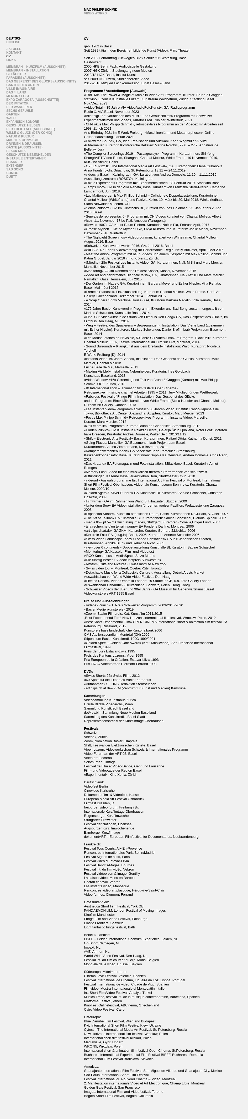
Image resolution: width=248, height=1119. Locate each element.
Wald (10, 118)
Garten (13, 114)
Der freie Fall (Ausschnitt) (30, 129)
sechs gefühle (19, 111)
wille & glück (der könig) (29, 133)
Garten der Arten (22, 85)
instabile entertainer (26, 158)
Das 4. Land (16, 92)
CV (8, 56)
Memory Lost (18, 96)
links (11, 60)
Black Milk (16, 151)
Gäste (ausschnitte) (24, 147)
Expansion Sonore (22, 122)
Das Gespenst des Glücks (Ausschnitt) (41, 81)
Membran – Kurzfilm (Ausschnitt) (36, 67)
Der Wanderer (19, 107)
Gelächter (16, 74)
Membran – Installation (27, 70)
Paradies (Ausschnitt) (26, 78)
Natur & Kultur (20, 136)
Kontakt (14, 52)
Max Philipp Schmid (100, 10)
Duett (11, 177)
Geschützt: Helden (23, 125)
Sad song (14, 169)
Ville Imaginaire (20, 89)
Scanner (14, 162)
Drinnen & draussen (24, 144)
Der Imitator (17, 103)
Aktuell (13, 49)
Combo (12, 173)
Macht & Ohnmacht (23, 140)
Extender (14, 166)
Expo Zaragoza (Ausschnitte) (32, 100)
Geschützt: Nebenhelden (28, 155)
